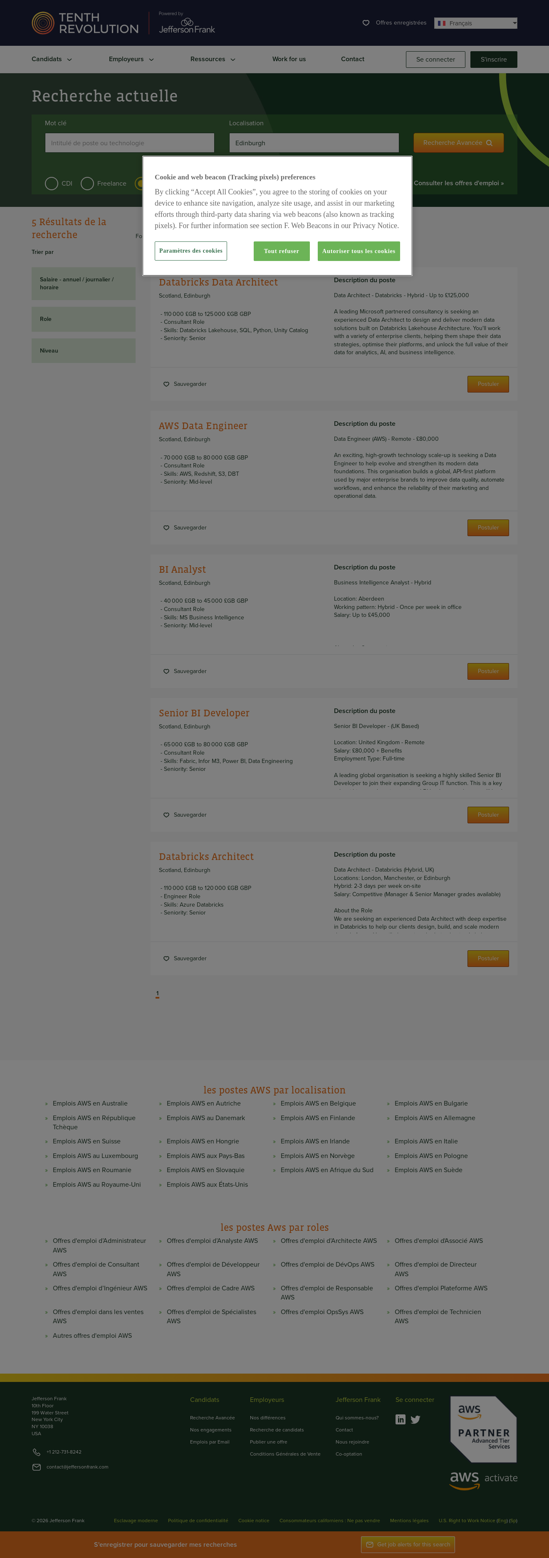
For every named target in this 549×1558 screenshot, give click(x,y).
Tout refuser (281, 251)
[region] (277, 216)
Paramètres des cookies (191, 251)
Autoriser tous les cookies (359, 251)
